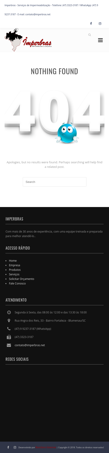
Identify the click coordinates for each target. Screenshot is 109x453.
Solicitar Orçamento (21, 279)
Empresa (14, 265)
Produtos (14, 270)
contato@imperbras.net (30, 345)
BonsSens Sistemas (46, 447)
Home (13, 261)
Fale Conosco (17, 283)
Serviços (14, 274)
